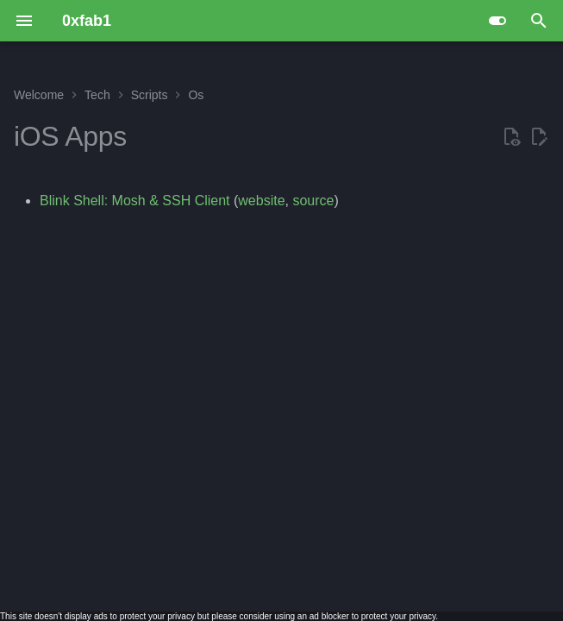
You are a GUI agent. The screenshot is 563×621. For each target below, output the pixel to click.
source (313, 200)
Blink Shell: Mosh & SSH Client (135, 200)
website (261, 200)
